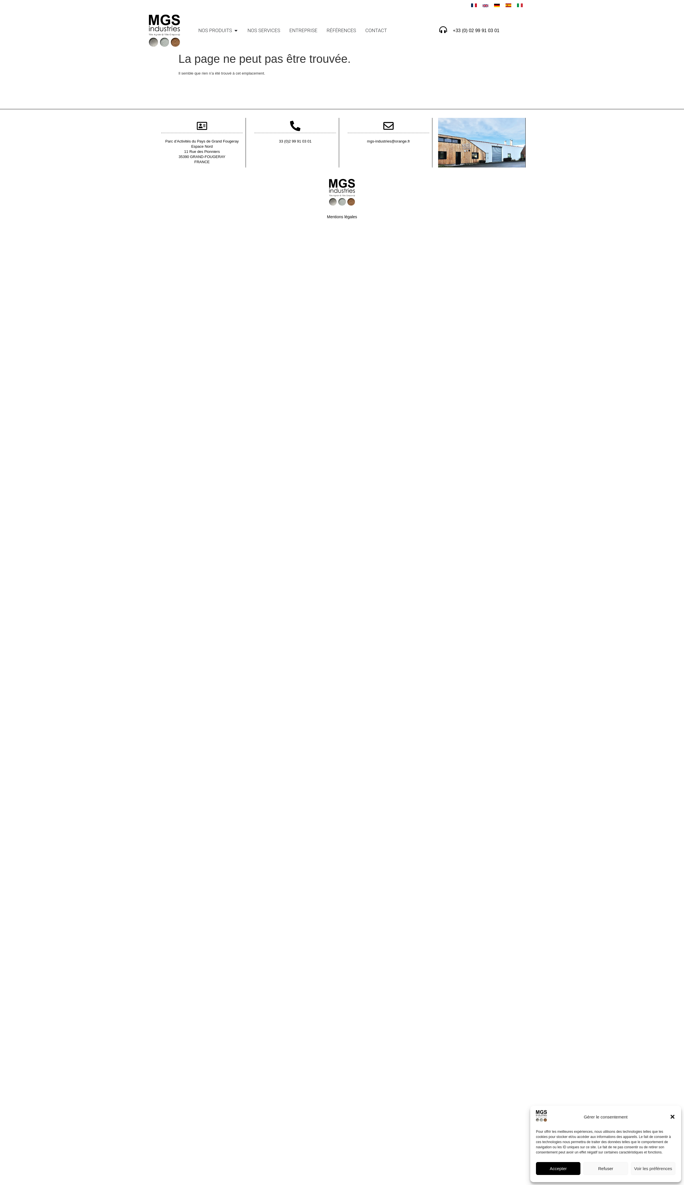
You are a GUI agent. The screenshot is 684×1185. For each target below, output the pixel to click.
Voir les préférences (653, 1168)
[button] (672, 1117)
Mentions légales (342, 217)
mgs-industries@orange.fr (388, 141)
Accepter (558, 1168)
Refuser (605, 1168)
